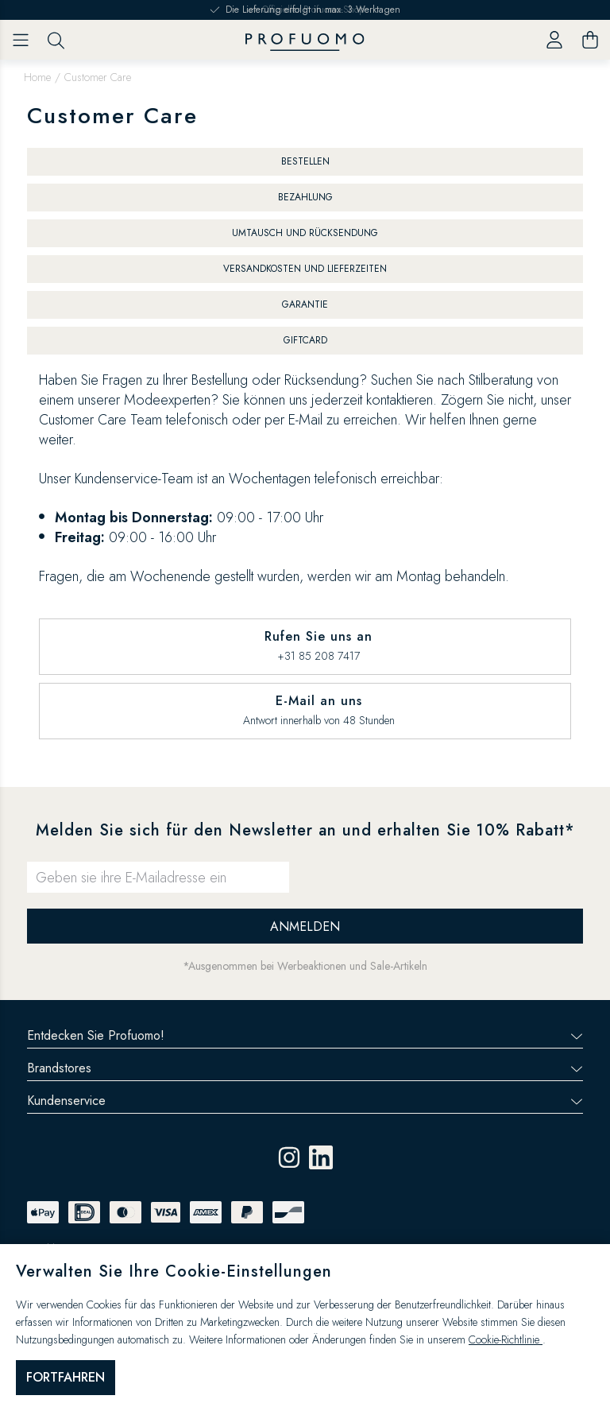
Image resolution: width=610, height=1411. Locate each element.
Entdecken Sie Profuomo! (305, 1035)
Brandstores (305, 1068)
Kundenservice (305, 1100)
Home (37, 77)
